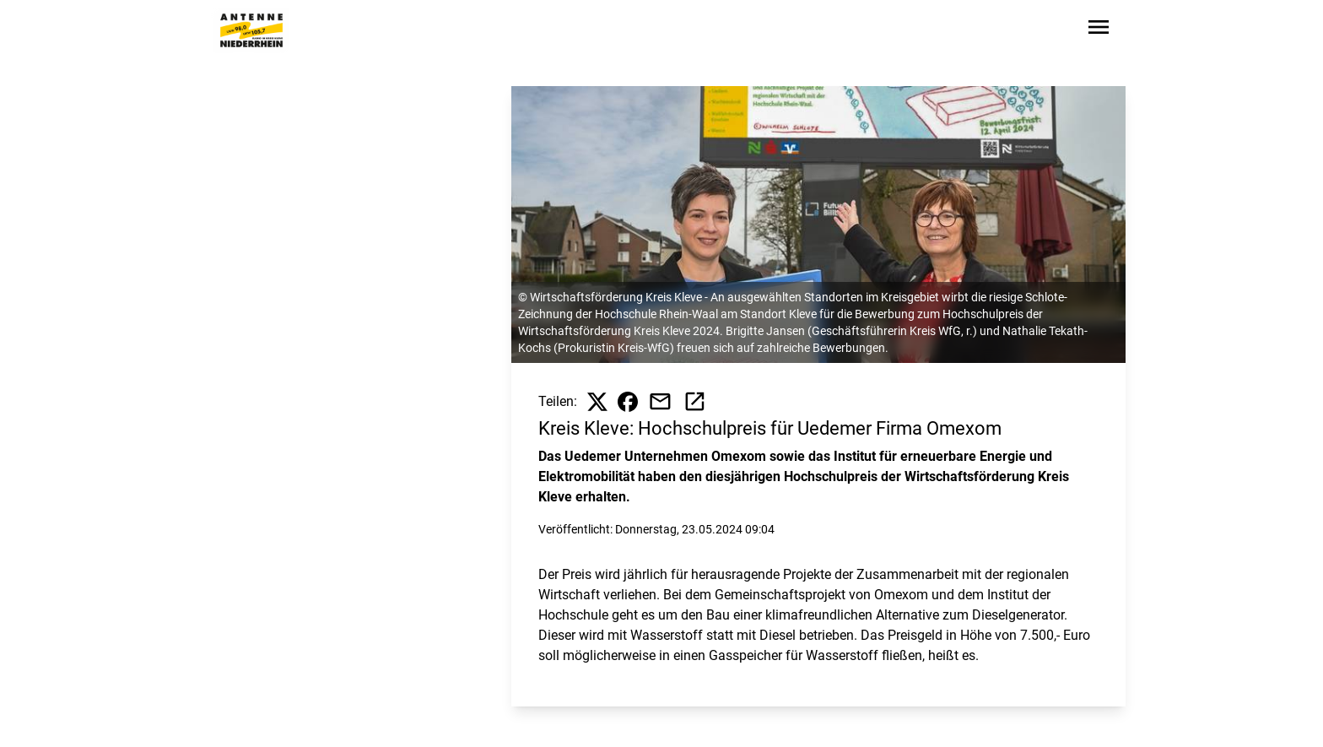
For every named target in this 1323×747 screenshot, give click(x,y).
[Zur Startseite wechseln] (251, 30)
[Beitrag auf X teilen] (597, 402)
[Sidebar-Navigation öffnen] (1098, 30)
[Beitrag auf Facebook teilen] (628, 402)
